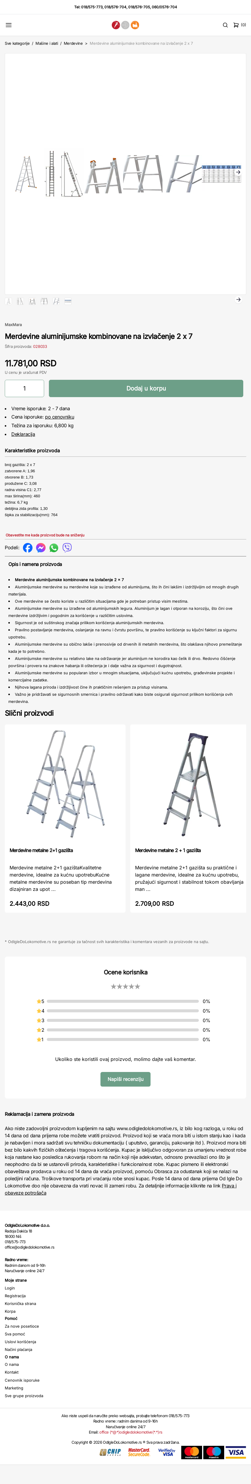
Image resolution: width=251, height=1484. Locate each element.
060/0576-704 (164, 7)
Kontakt (11, 1391)
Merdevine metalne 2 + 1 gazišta (168, 869)
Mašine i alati (46, 43)
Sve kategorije (17, 43)
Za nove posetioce (22, 1345)
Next (238, 173)
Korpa (10, 1330)
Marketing (14, 1407)
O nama (12, 1383)
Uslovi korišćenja (20, 1360)
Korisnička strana (20, 1322)
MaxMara (13, 343)
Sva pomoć (15, 1353)
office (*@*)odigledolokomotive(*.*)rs (130, 1451)
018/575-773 (92, 7)
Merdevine (74, 43)
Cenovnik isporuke (22, 1399)
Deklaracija (23, 453)
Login (10, 1307)
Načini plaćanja (18, 1368)
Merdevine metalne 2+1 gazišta (41, 869)
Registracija (15, 1314)
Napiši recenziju (125, 1098)
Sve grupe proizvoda (24, 1414)
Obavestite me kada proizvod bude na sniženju (45, 554)
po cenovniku (59, 436)
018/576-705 (139, 7)
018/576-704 (115, 7)
